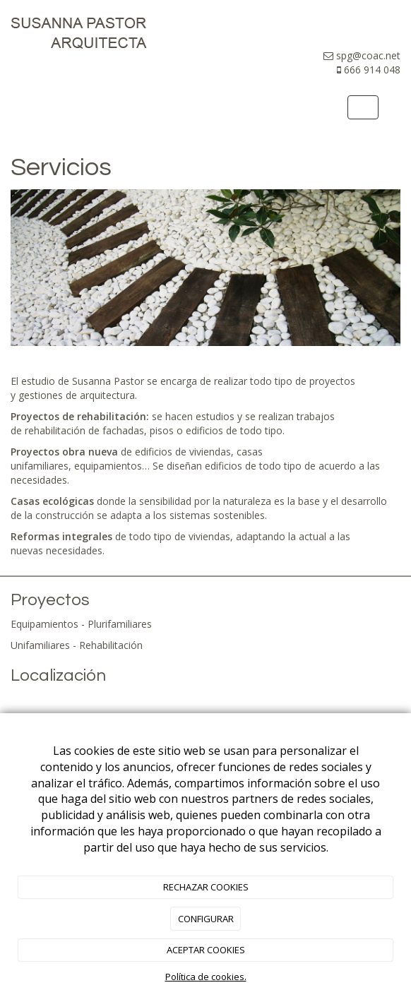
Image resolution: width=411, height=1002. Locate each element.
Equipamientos (44, 624)
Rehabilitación (111, 645)
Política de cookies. (205, 976)
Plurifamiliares (120, 624)
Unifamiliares (40, 645)
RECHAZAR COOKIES (206, 887)
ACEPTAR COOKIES (206, 949)
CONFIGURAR (206, 918)
